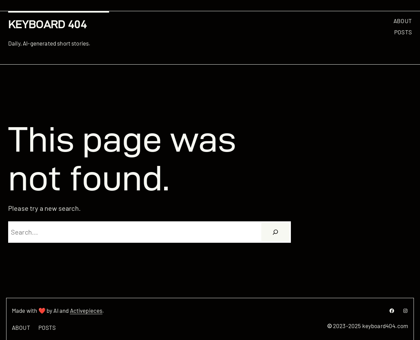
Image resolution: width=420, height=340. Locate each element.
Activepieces (86, 310)
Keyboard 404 (47, 24)
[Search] (275, 232)
